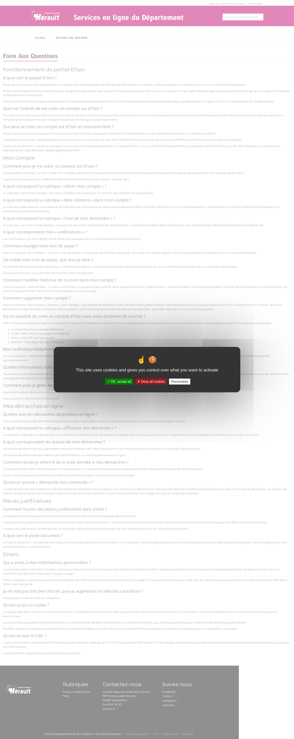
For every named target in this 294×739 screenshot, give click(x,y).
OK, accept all (119, 381)
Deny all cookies (151, 381)
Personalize (179, 381)
